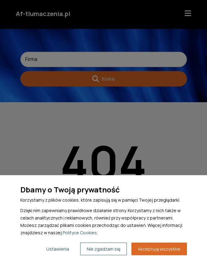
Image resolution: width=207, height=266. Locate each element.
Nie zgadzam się (103, 249)
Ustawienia (57, 249)
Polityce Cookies (80, 233)
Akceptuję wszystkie (159, 249)
